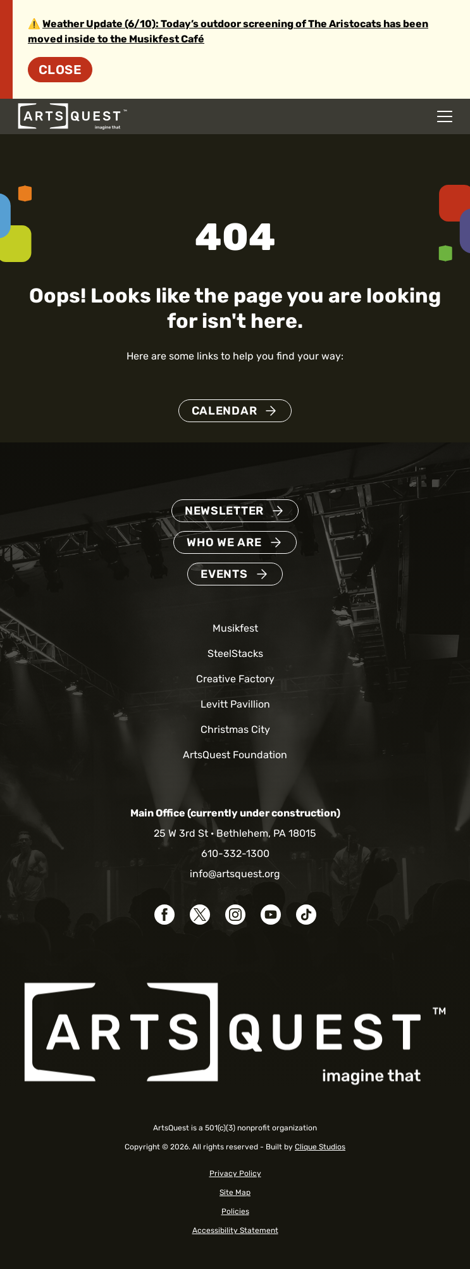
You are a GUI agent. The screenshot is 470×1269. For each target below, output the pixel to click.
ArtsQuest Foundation (235, 755)
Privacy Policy (235, 1173)
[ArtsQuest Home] (72, 115)
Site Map (235, 1192)
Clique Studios (320, 1146)
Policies (235, 1211)
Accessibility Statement (235, 1230)
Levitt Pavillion (235, 704)
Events (224, 574)
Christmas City (235, 729)
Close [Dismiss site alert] (60, 69)
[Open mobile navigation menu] (445, 116)
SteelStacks (235, 653)
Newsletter (224, 511)
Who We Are (224, 542)
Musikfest (235, 628)
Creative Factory (235, 679)
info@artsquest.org (235, 874)
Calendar (224, 411)
